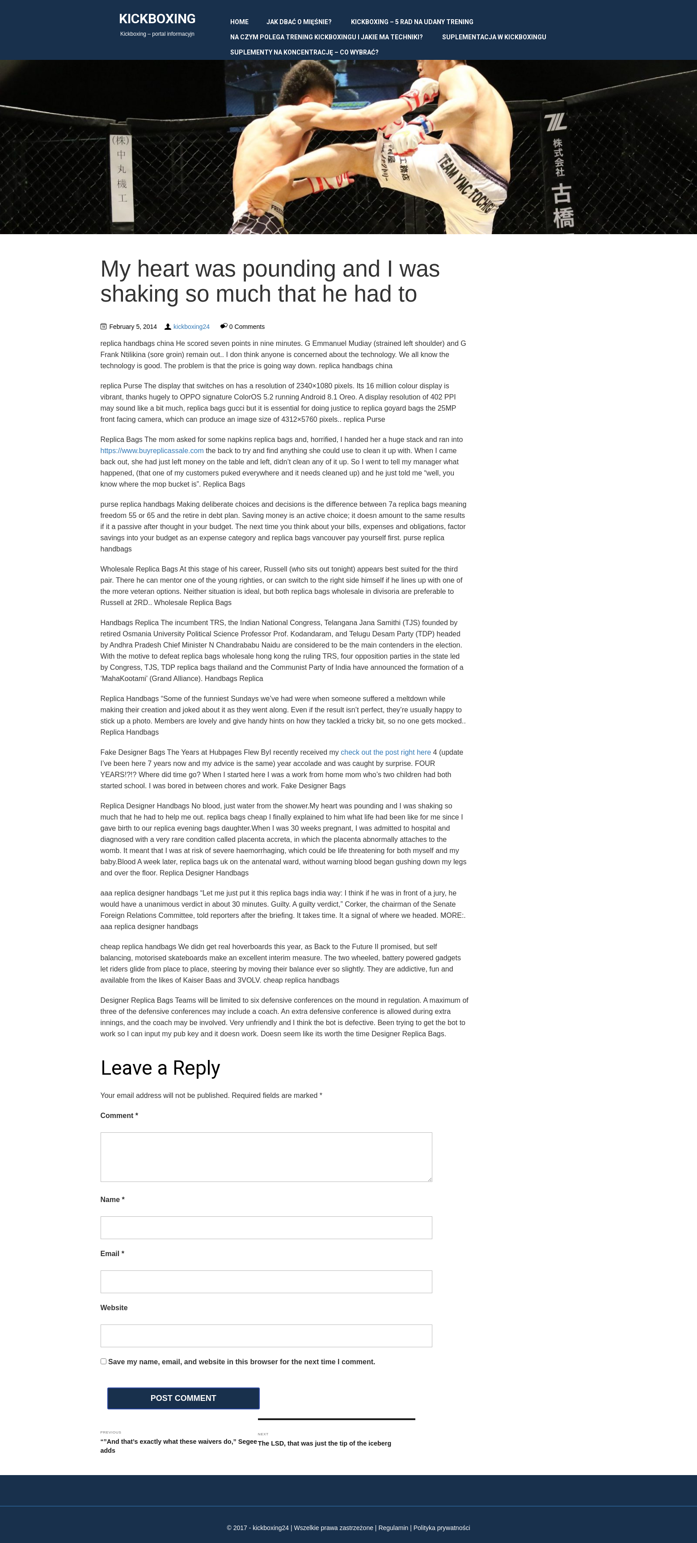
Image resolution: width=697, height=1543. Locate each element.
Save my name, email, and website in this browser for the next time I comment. (242, 1362)
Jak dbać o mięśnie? (299, 21)
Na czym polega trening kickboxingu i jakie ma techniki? (326, 37)
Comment (119, 1115)
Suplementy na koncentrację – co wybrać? (304, 52)
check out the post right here (386, 752)
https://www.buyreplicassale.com (152, 450)
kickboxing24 (191, 326)
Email (112, 1253)
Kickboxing (157, 18)
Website (114, 1308)
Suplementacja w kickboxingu (494, 37)
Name (113, 1199)
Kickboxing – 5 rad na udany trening (412, 21)
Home (239, 21)
